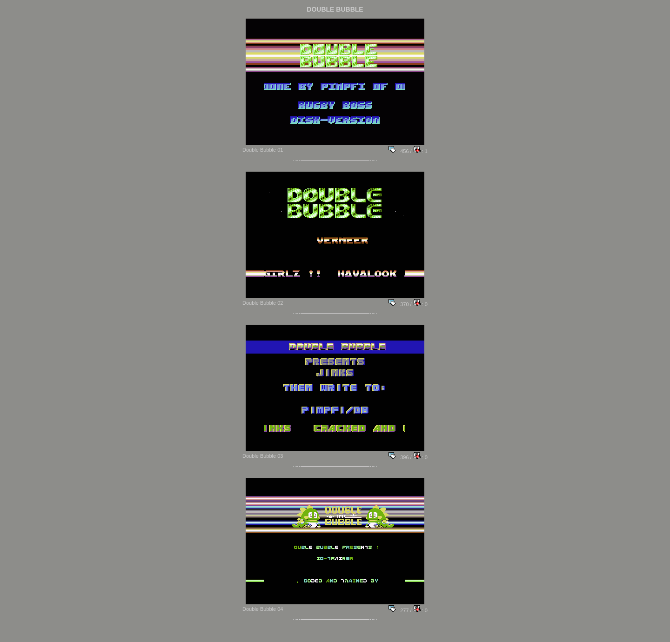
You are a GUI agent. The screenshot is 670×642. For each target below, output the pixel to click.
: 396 (399, 457)
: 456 (399, 151)
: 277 (399, 610)
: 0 (420, 304)
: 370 (399, 304)
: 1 (420, 151)
